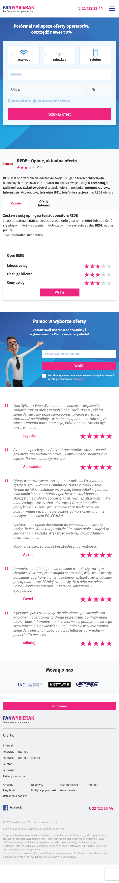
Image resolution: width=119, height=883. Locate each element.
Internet (8, 745)
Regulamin (9, 790)
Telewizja (9, 770)
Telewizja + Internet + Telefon (21, 758)
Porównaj (59, 706)
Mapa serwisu (68, 790)
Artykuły (8, 785)
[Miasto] (59, 74)
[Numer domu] (99, 89)
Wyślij (59, 292)
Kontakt (93, 785)
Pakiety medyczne (14, 776)
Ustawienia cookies (15, 796)
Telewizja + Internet (15, 751)
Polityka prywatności (44, 790)
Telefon (7, 764)
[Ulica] (46, 89)
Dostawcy (37, 785)
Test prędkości (69, 785)
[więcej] (80, 379)
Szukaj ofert (59, 114)
